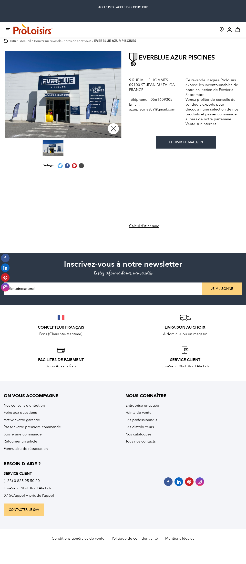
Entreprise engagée (142, 405)
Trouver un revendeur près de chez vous (62, 41)
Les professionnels (141, 420)
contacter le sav (24, 509)
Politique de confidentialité (135, 538)
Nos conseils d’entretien (24, 405)
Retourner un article (20, 441)
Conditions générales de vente (78, 538)
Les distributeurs (139, 427)
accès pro (106, 7)
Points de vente (138, 412)
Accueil (25, 41)
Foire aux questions (20, 412)
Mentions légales (179, 538)
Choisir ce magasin (186, 142)
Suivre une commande (23, 434)
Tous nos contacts (140, 441)
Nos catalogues (138, 434)
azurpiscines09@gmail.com (152, 109)
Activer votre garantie (22, 420)
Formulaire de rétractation (26, 448)
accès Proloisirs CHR (132, 7)
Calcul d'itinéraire (144, 226)
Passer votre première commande (32, 427)
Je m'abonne (222, 288)
